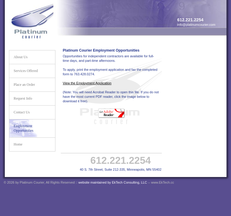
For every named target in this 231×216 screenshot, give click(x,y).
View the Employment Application (87, 83)
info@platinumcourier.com (196, 24)
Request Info (23, 98)
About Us (21, 57)
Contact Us (22, 112)
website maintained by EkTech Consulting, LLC (112, 182)
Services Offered (26, 71)
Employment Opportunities (24, 128)
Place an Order (24, 84)
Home (18, 144)
